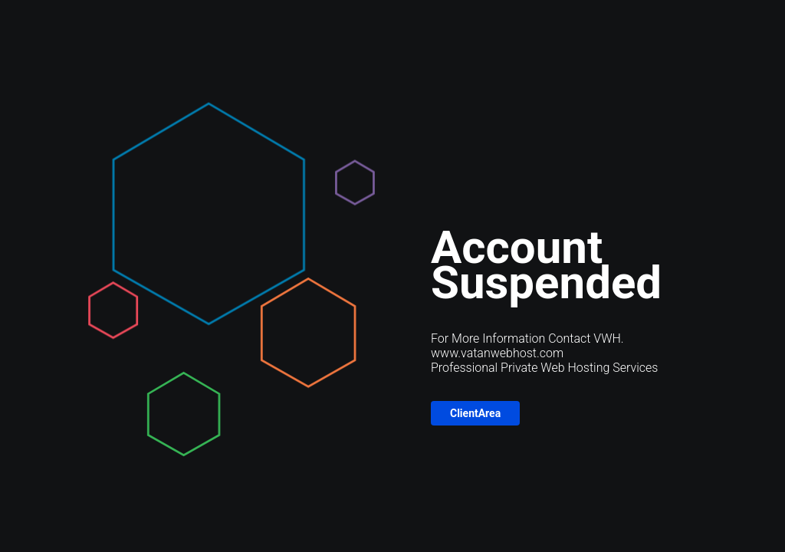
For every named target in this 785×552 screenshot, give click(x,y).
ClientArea (475, 413)
